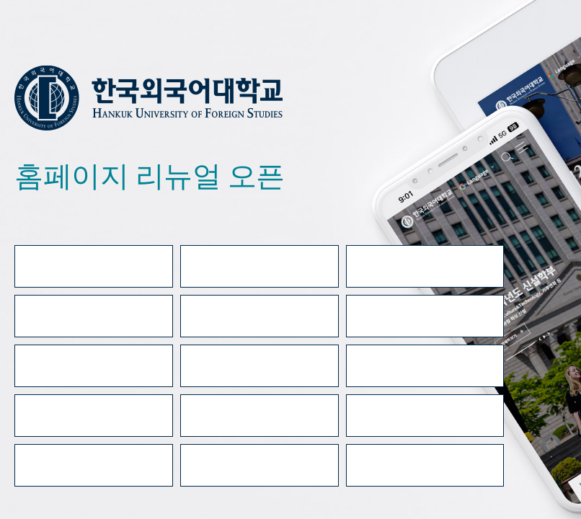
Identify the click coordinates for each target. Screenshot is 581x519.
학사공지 (259, 365)
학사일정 (93, 365)
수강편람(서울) (259, 465)
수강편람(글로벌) (93, 465)
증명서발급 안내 (425, 266)
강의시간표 (425, 415)
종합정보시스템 (259, 316)
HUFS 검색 (259, 415)
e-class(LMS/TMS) (93, 316)
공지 (425, 365)
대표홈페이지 (93, 266)
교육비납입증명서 (424, 465)
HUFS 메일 (425, 316)
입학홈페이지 (259, 266)
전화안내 (93, 415)
